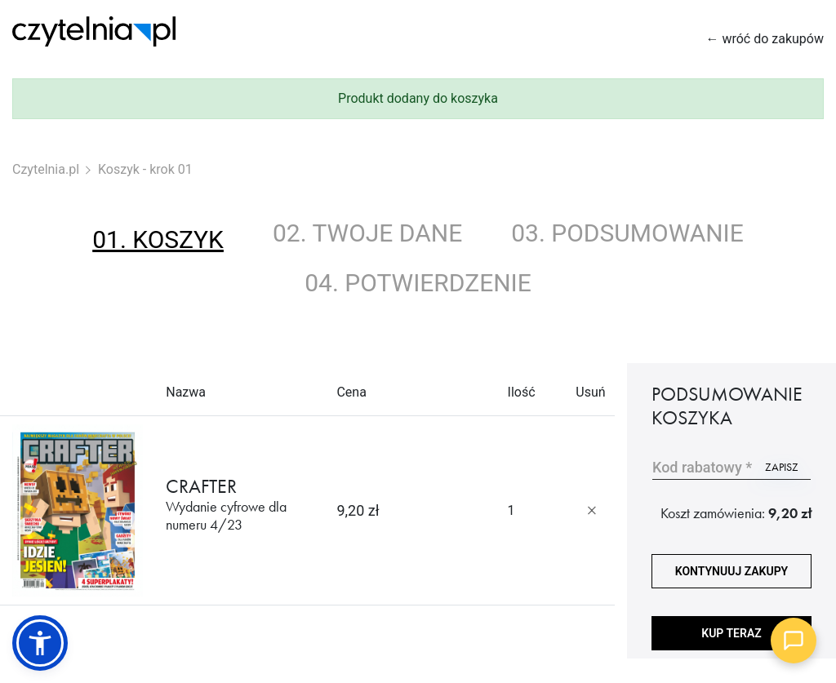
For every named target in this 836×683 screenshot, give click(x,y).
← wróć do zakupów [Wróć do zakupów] (764, 39)
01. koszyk (158, 239)
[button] (40, 643)
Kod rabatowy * (702, 467)
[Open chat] (793, 640)
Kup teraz (731, 633)
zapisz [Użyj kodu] (781, 466)
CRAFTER (239, 504)
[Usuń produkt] (592, 511)
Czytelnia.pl (45, 169)
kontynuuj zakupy (731, 571)
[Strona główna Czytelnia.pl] (94, 31)
